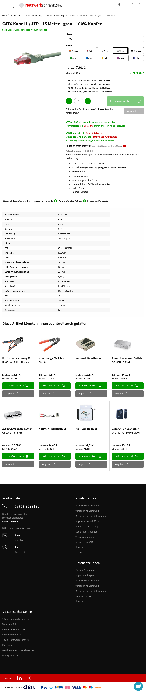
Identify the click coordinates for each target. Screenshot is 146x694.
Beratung (88, 125)
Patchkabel (16, 15)
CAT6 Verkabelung (33, 15)
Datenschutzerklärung (86, 526)
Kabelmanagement (12, 634)
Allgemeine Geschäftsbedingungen (93, 521)
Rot (89, 50)
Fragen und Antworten (98, 200)
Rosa (120, 58)
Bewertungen (33, 200)
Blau (89, 58)
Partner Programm (85, 570)
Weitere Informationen (14, 200)
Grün (73, 58)
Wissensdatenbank (118, 4)
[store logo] (40, 5)
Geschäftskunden (95, 133)
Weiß (104, 50)
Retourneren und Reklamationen (92, 515)
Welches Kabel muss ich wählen (18, 650)
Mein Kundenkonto (85, 596)
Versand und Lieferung (87, 510)
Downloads (49, 200)
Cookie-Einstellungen (86, 531)
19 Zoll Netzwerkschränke (15, 618)
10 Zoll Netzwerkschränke (15, 639)
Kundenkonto (126, 4)
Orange (73, 50)
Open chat (19, 552)
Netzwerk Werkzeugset (52, 429)
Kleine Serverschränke (13, 629)
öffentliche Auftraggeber (105, 136)
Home (5, 15)
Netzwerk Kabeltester (88, 358)
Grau (120, 50)
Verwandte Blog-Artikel (72, 200)
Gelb (105, 58)
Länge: (69, 34)
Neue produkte (10, 655)
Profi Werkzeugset (86, 429)
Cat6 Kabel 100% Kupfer (56, 15)
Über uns (80, 547)
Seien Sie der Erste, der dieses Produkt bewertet (24, 29)
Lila (136, 58)
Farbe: (69, 45)
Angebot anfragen (84, 575)
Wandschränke (10, 624)
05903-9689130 (27, 506)
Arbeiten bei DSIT (84, 542)
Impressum (81, 552)
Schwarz (136, 50)
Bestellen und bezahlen (87, 505)
